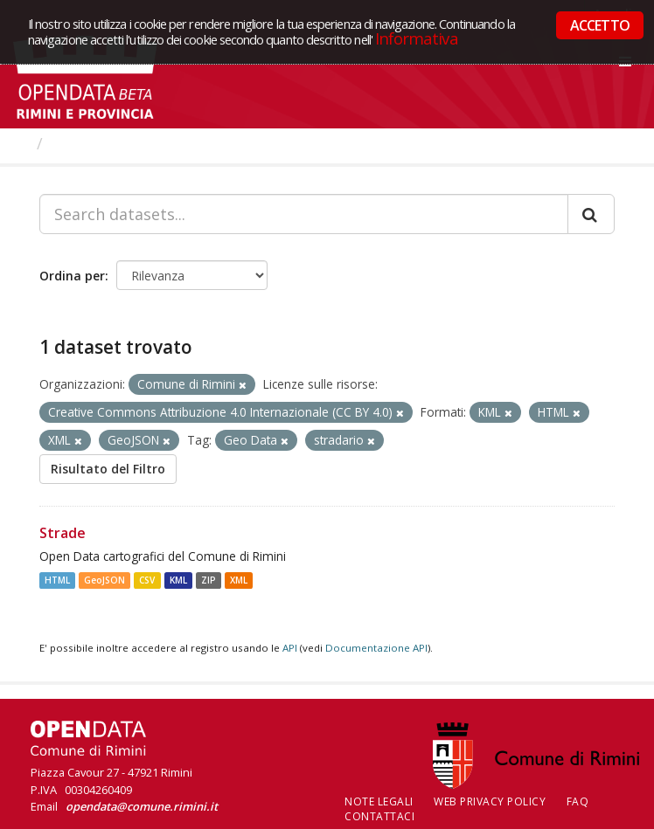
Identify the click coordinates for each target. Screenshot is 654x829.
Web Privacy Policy (490, 801)
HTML (57, 580)
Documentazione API (376, 647)
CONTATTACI (379, 816)
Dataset (83, 143)
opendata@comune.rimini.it (142, 806)
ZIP (208, 580)
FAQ (578, 801)
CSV (147, 580)
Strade (62, 532)
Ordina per (72, 275)
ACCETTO (600, 25)
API (289, 647)
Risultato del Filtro (108, 468)
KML (178, 580)
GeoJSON (104, 580)
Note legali (379, 801)
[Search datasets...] (303, 214)
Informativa (416, 38)
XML (238, 580)
